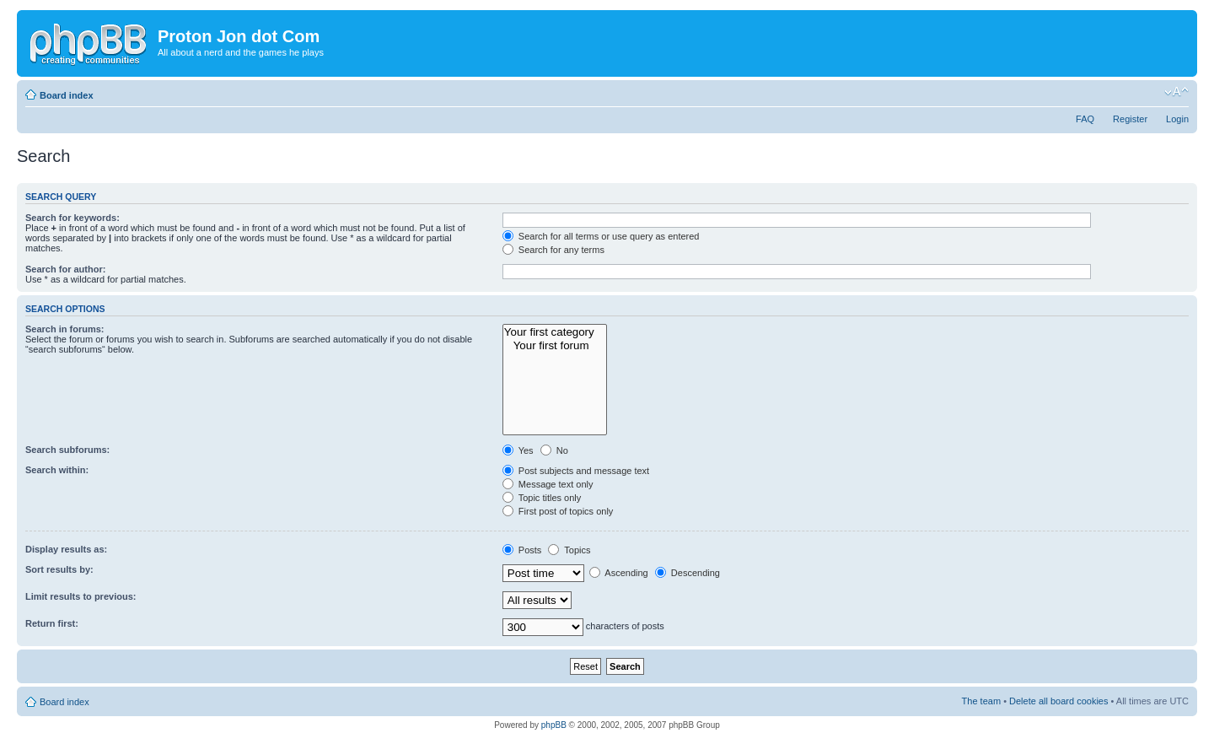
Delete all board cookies (1058, 701)
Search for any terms (553, 250)
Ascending (618, 573)
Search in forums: (65, 329)
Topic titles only (541, 498)
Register (1130, 119)
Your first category (554, 332)
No (554, 450)
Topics (569, 550)
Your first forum (554, 346)
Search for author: (65, 269)
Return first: (51, 623)
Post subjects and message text (575, 471)
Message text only (548, 484)
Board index (67, 95)
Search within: (57, 470)
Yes (518, 450)
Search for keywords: (72, 218)
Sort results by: (59, 569)
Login (1177, 119)
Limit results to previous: (80, 596)
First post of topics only (558, 511)
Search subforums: (67, 450)
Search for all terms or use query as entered (601, 236)
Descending (687, 573)
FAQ (1085, 119)
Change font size (1176, 92)
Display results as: (66, 549)
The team (981, 701)
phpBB (554, 725)
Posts (522, 550)
